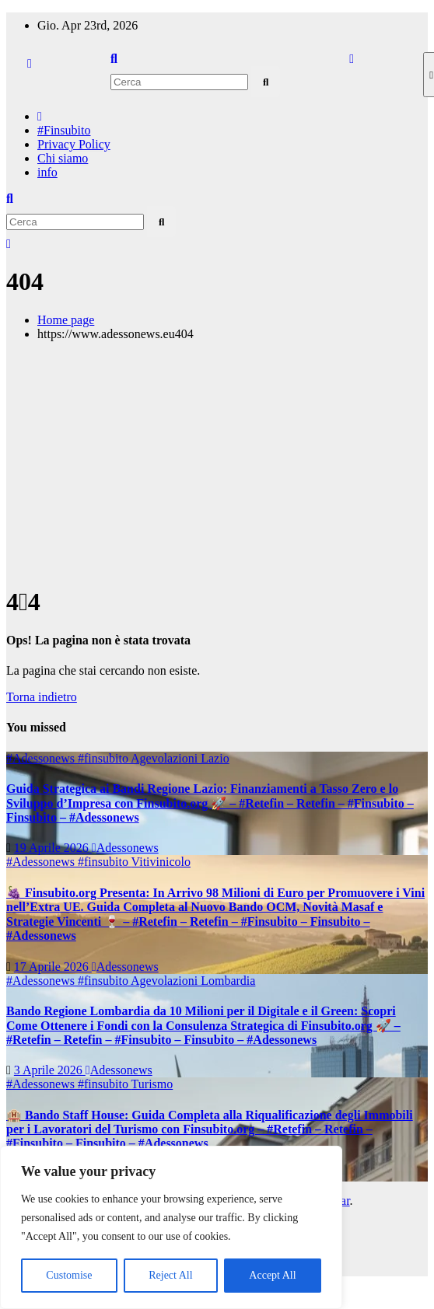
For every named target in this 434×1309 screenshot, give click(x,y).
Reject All (170, 1275)
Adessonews (125, 847)
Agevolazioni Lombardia (193, 980)
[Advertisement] (217, 462)
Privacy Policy (73, 144)
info (47, 172)
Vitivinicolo (161, 861)
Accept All (272, 1275)
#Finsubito (63, 130)
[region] (171, 1227)
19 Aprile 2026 (53, 847)
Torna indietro (41, 696)
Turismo (152, 1084)
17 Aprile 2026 (53, 966)
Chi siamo (62, 158)
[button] (113, 58)
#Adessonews (42, 758)
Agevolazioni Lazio (180, 758)
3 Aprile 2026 (50, 1070)
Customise (69, 1275)
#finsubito (104, 758)
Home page (65, 319)
